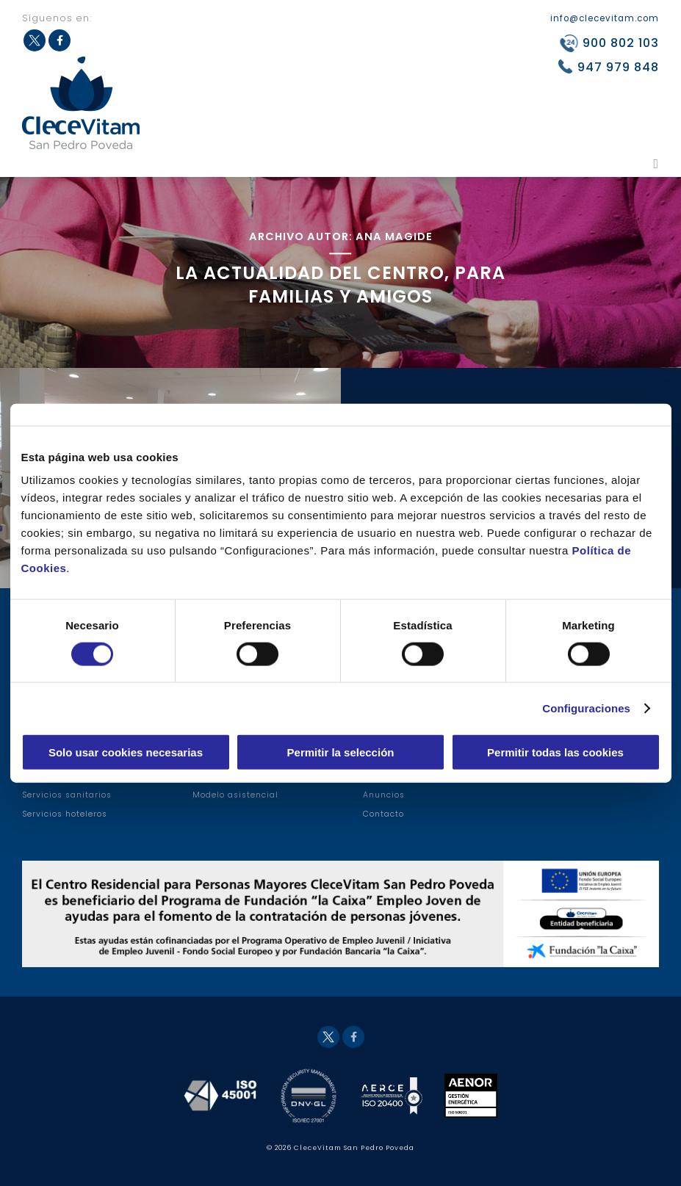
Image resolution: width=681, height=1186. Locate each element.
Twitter (328, 1037)
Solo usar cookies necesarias (125, 752)
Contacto (383, 814)
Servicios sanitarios (67, 794)
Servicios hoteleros (64, 814)
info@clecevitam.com (604, 18)
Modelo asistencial (235, 794)
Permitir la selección (340, 752)
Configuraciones (586, 707)
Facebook (353, 1037)
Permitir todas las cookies (555, 752)
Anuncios (384, 794)
